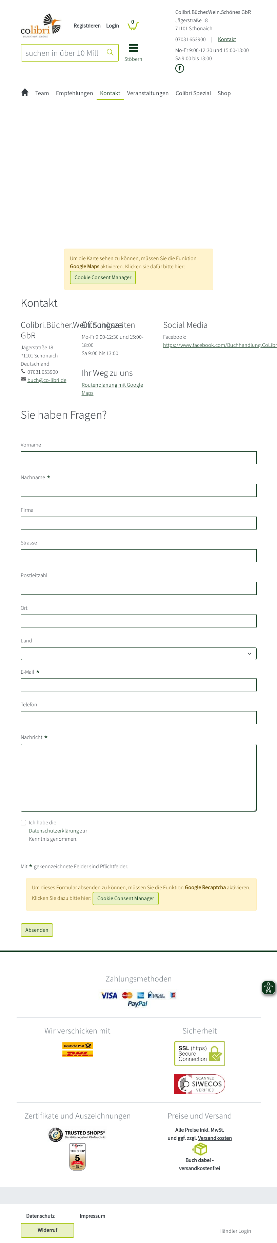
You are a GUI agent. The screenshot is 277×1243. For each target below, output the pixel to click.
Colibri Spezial (193, 93)
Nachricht (34, 737)
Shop (224, 93)
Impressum (92, 1216)
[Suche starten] (110, 53)
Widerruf (47, 1230)
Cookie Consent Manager (103, 277)
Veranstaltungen (148, 93)
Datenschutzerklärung (54, 830)
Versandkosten (215, 1138)
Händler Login (235, 1230)
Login (112, 25)
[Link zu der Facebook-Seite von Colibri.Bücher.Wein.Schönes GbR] (179, 68)
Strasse (29, 542)
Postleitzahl (34, 575)
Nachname (36, 477)
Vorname (31, 444)
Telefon (29, 704)
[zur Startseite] (25, 93)
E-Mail (30, 672)
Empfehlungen (74, 93)
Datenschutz (40, 1216)
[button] (133, 55)
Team (42, 93)
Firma (27, 510)
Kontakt (227, 39)
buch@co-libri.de (46, 380)
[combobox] (61, 53)
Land (26, 640)
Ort (24, 607)
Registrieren (87, 25)
